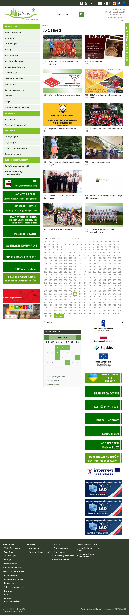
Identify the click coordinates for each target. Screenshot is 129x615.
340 (70, 293)
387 (65, 302)
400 (50, 305)
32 (102, 241)
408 (90, 305)
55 (118, 244)
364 (109, 296)
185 (94, 266)
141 (114, 258)
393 (94, 302)
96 (53, 252)
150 (80, 260)
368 (50, 299)
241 (55, 277)
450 (60, 313)
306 (60, 288)
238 (119, 274)
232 (90, 274)
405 (75, 305)
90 (106, 249)
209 (55, 271)
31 (98, 241)
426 (99, 307)
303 (45, 288)
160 (50, 263)
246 (80, 277)
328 (90, 291)
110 (119, 252)
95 (49, 252)
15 (111, 238)
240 (50, 277)
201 (94, 269)
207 (45, 271)
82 (73, 249)
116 (69, 255)
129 (55, 258)
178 (60, 266)
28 (85, 241)
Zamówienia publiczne (13, 154)
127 (45, 258)
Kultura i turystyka (11, 73)
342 (80, 293)
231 (85, 274)
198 (80, 269)
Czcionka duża (109, 3)
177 (55, 266)
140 (109, 258)
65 (81, 247)
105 (94, 252)
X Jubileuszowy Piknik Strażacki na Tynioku (106, 128)
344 (90, 293)
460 (109, 313)
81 (69, 249)
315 (104, 288)
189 (114, 266)
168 (90, 263)
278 (80, 282)
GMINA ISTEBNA (11, 26)
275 (65, 282)
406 (80, 305)
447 (45, 313)
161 (55, 263)
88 (98, 249)
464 (50, 316)
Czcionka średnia (105, 3)
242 (60, 277)
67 (89, 247)
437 (75, 310)
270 (119, 280)
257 (55, 280)
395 (104, 302)
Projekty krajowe (11, 142)
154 (99, 260)
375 (85, 299)
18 (45, 241)
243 (65, 277)
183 (85, 266)
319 (45, 291)
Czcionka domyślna (100, 3)
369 (55, 299)
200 (90, 269)
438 (80, 310)
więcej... (123, 20)
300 (109, 285)
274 (60, 282)
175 (45, 266)
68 (93, 247)
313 (94, 288)
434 (60, 310)
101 (74, 252)
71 (106, 247)
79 (61, 249)
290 (60, 285)
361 (94, 296)
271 (45, 282)
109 (114, 252)
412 (109, 305)
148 (70, 260)
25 (73, 241)
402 (60, 305)
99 (65, 252)
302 (119, 285)
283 (104, 282)
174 (119, 263)
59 (57, 247)
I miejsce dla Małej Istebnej (100, 162)
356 (70, 296)
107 (104, 252)
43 (69, 244)
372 (70, 299)
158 (119, 260)
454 (80, 313)
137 (94, 258)
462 (119, 313)
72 (110, 247)
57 (49, 247)
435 (65, 310)
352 (50, 296)
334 (119, 291)
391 (85, 302)
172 (109, 263)
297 (94, 285)
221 (114, 271)
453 (75, 313)
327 (85, 291)
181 (75, 266)
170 (99, 263)
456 (90, 313)
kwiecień (46, 337)
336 (50, 293)
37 (45, 244)
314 (99, 288)
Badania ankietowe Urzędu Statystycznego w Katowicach (106, 197)
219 (104, 271)
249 (94, 277)
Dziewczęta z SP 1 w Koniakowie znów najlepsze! (63, 62)
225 (55, 274)
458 (99, 313)
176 (50, 266)
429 (114, 307)
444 (109, 310)
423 (85, 307)
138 (99, 258)
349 (114, 293)
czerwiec (78, 337)
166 (80, 263)
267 (104, 280)
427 (104, 307)
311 (85, 288)
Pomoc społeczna (11, 55)
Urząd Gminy (9, 38)
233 (94, 274)
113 (55, 255)
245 (75, 277)
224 (50, 274)
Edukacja (8, 49)
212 (70, 271)
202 (99, 269)
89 (102, 249)
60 (61, 247)
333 (114, 291)
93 (118, 249)
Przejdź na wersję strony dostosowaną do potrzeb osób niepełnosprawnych (86, 3)
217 (94, 271)
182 (80, 266)
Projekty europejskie (12, 137)
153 (94, 260)
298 (99, 285)
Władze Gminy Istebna (13, 32)
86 (89, 249)
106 (99, 252)
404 (70, 305)
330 (99, 291)
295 (85, 285)
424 (90, 307)
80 (65, 249)
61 (65, 247)
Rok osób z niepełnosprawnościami (17, 107)
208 (50, 271)
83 (77, 249)
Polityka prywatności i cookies (13, 611)
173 (114, 263)
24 (69, 241)
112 (50, 255)
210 (60, 271)
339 (65, 293)
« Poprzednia (55, 238)
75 (45, 249)
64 (77, 247)
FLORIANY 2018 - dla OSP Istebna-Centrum (62, 197)
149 (75, 260)
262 (80, 280)
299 (104, 285)
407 (85, 305)
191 (45, 269)
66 (85, 247)
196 (70, 269)
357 (75, 296)
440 (90, 310)
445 (114, 310)
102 (79, 252)
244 (70, 277)
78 (57, 249)
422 (80, 307)
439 (85, 310)
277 (75, 282)
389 (75, 302)
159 (45, 263)
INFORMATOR (10, 113)
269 (114, 280)
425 (94, 307)
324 (70, 291)
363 (104, 296)
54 (114, 244)
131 (65, 258)
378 (99, 299)
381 (114, 299)
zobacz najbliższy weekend (56, 377)
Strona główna (81, 3)
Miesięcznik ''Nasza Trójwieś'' (15, 125)
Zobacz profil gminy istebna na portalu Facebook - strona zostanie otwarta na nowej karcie (118, 3)
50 (98, 244)
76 (49, 249)
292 (70, 285)
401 (55, 305)
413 (114, 305)
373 (75, 299)
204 (109, 269)
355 (65, 296)
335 (45, 293)
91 (110, 249)
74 (118, 247)
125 (113, 255)
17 (120, 238)
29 (89, 241)
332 (109, 291)
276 (70, 282)
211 (65, 271)
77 (53, 249)
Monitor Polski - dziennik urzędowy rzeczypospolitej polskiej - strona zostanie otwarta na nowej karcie (21, 196)
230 (80, 274)
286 (119, 282)
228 (70, 274)
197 (75, 269)
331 (104, 291)
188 (109, 266)
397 (114, 302)
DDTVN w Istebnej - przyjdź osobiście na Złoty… (105, 96)
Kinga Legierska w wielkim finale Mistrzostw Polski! (102, 230)
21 (57, 241)
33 (106, 241)
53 (110, 244)
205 (114, 269)
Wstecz (49, 322)
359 (85, 296)
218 (99, 271)
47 (85, 244)
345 (94, 293)
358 (80, 296)
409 (94, 305)
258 (60, 280)
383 (45, 302)
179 (65, 266)
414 (119, 305)
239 (45, 277)
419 (65, 307)
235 (104, 274)
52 (106, 244)
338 (60, 293)
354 (60, 296)
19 (49, 241)
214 (80, 271)
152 (90, 260)
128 (50, 258)
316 (109, 288)
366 (119, 296)
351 (45, 296)
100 (70, 252)
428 (109, 307)
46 (81, 244)
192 (50, 269)
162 (60, 263)
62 (69, 247)
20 (53, 241)
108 (109, 252)
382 (119, 299)
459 (104, 313)
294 (80, 285)
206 (119, 269)
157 (114, 260)
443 (104, 310)
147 (65, 260)
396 (109, 302)
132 (70, 258)
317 (114, 288)
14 (107, 238)
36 (118, 241)
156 (109, 260)
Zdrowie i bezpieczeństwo (14, 61)
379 (104, 299)
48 (89, 244)
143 (45, 260)
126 (118, 255)
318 (119, 288)
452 (70, 313)
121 (93, 255)
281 (94, 282)
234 (99, 274)
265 (94, 280)
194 (60, 269)
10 (91, 238)
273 (55, 282)
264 (90, 280)
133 (75, 258)
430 (119, 307)
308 (70, 288)
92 (114, 249)
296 (90, 285)
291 (65, 285)
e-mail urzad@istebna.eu (117, 17)
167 (85, 263)
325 (75, 291)
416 (50, 307)
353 (55, 296)
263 (85, 280)
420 (70, 307)
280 (90, 282)
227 (65, 274)
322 (60, 291)
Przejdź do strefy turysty (127, 44)
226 (60, 274)
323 (65, 291)
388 (70, 302)
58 (53, 247)
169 (94, 263)
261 (75, 280)
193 (55, 269)
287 (45, 285)
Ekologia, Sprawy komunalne (15, 67)
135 (85, 258)
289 (55, 285)
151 (85, 260)
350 (119, 293)
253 (114, 277)
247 (85, 277)
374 (80, 299)
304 (50, 288)
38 (49, 244)
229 (75, 274)
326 (80, 291)
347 (104, 293)
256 (50, 280)
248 (90, 277)
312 (89, 288)
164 (70, 263)
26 (77, 241)
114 (60, 255)
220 (109, 271)
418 (60, 307)
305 (55, 288)
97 (57, 252)
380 (109, 299)
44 (73, 244)
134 (80, 258)
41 (61, 244)
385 (55, 302)
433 (55, 310)
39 (53, 244)
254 (119, 277)
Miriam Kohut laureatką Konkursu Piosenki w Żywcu (64, 163)
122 (98, 255)
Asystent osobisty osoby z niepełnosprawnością (14, 173)
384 (50, 302)
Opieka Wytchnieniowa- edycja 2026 (17, 166)
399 (45, 305)
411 (104, 305)
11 (95, 238)
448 (50, 313)
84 (81, 249)
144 (50, 260)
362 (99, 296)
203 (104, 269)
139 (104, 258)
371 (65, 299)
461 (114, 313)
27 (81, 241)
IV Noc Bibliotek (96, 61)
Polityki (7, 101)
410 (99, 305)
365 (114, 296)
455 (85, 313)
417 (55, 307)
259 (65, 280)
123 (103, 255)
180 (70, 266)
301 (114, 285)
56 (45, 247)
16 (116, 238)
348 (109, 293)
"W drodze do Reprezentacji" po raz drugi (64, 95)
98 (61, 252)
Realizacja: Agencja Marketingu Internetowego (97, 609)
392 (90, 302)
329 (94, 291)
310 (80, 288)
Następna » (59, 316)
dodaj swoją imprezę (53, 384)
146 (60, 260)
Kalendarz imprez (11, 84)
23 (65, 241)
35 (114, 241)
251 (104, 277)
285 (114, 282)
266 (99, 280)
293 (75, 285)
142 (119, 258)
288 (50, 285)
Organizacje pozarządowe (14, 78)
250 (99, 277)
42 (65, 244)
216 (89, 271)
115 (64, 255)
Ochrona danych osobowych (15, 90)
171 (104, 263)
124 (108, 255)
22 (61, 241)
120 (88, 255)
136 (90, 258)
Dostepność (9, 96)
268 (109, 280)
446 (119, 310)
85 (85, 249)
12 (99, 238)
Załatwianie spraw (11, 44)
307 (65, 288)
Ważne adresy (10, 119)
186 (99, 266)
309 (75, 288)
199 (85, 269)
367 (45, 299)
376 (90, 299)
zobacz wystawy (52, 380)
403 (65, 305)
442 (99, 310)
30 (93, 241)
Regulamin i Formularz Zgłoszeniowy (62, 128)
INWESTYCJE (10, 131)
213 (75, 271)
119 (84, 255)
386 (60, 302)
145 (55, 260)
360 (90, 296)
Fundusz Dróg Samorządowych (16, 148)
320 (50, 291)
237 (114, 274)
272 (50, 282)
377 (94, 299)
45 (77, 244)
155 (104, 260)
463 (45, 316)
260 (70, 280)
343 (85, 293)
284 (109, 282)
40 (57, 244)
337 (55, 293)
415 (45, 307)
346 (99, 293)
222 (119, 271)
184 (90, 266)
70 (102, 247)
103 (84, 252)
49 (93, 244)
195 (65, 269)
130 (60, 258)
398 (119, 302)
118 (79, 255)
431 (45, 310)
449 (55, 313)
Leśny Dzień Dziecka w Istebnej (60, 229)
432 (50, 310)
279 (85, 282)
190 (119, 266)
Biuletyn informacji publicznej (21, 183)
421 (75, 307)
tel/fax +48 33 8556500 (118, 14)
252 (109, 277)
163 (65, 263)
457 (94, 313)
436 (70, 310)
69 (98, 247)
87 (93, 249)
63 (73, 247)
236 (109, 274)
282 (99, 282)
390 (80, 302)
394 (99, 302)
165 (75, 263)
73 (114, 247)
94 (45, 252)
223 (45, 274)
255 (45, 280)
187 (104, 266)
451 (65, 313)
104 (89, 252)
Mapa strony (91, 3)
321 (55, 291)
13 (103, 238)
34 (110, 241)
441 (94, 310)
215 (85, 271)
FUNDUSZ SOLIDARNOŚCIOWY (16, 160)
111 (45, 255)
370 (60, 299)
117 (74, 255)
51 (102, 244)
